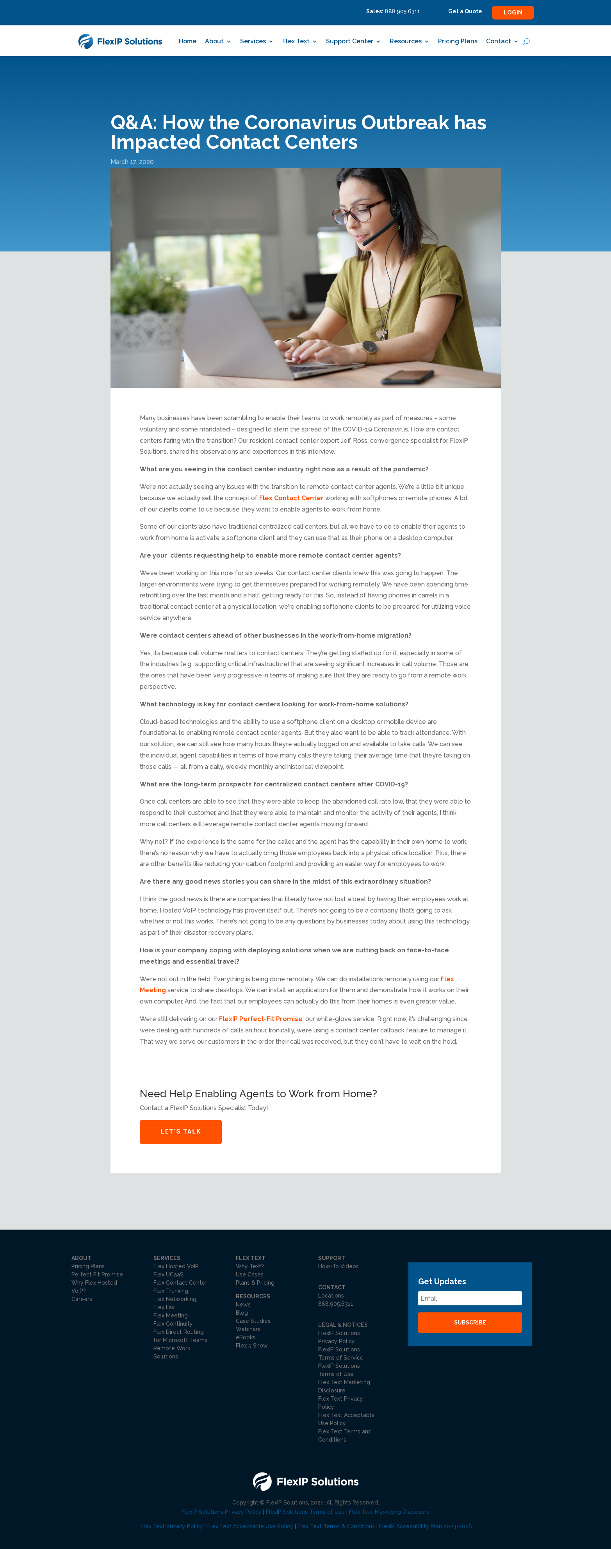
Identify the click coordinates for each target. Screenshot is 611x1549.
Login (513, 12)
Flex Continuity (173, 1324)
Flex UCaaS (168, 1274)
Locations (331, 1295)
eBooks (245, 1337)
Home (187, 41)
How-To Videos (338, 1266)
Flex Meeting (170, 1315)
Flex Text (296, 41)
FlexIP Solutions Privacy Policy (222, 1512)
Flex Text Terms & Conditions (336, 1526)
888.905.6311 (335, 1304)
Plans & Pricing (255, 1283)
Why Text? (250, 1266)
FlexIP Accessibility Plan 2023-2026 (425, 1526)
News (243, 1304)
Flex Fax (164, 1307)
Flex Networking (174, 1299)
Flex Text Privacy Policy (172, 1526)
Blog (242, 1313)
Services (253, 41)
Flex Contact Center (291, 498)
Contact (498, 41)
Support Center (349, 41)
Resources (406, 41)
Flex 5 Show (252, 1345)
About (214, 41)
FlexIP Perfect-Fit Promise (261, 1019)
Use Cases (250, 1274)
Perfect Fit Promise (97, 1274)
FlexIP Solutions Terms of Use (305, 1512)
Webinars (248, 1329)
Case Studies (253, 1321)
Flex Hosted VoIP (176, 1266)
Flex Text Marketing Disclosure (389, 1512)
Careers (81, 1299)
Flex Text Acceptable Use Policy (250, 1526)
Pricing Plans (457, 41)
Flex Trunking (170, 1291)
